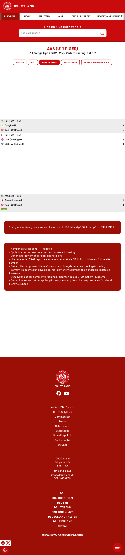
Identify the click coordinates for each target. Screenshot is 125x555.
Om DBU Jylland (62, 412)
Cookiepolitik (62, 440)
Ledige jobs (62, 431)
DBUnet (62, 445)
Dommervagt (62, 417)
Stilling (20, 63)
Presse (62, 421)
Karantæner (70, 63)
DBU (62, 493)
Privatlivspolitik (62, 435)
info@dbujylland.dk (62, 475)
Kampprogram (49, 63)
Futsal (62, 526)
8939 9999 (107, 227)
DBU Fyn (62, 503)
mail (84, 227)
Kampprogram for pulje (96, 63)
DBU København (63, 512)
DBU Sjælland (62, 521)
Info (33, 63)
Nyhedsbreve (62, 426)
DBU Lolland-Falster (62, 517)
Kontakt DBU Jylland (62, 407)
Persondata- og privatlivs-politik (63, 536)
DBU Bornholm (62, 498)
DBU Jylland (62, 507)
